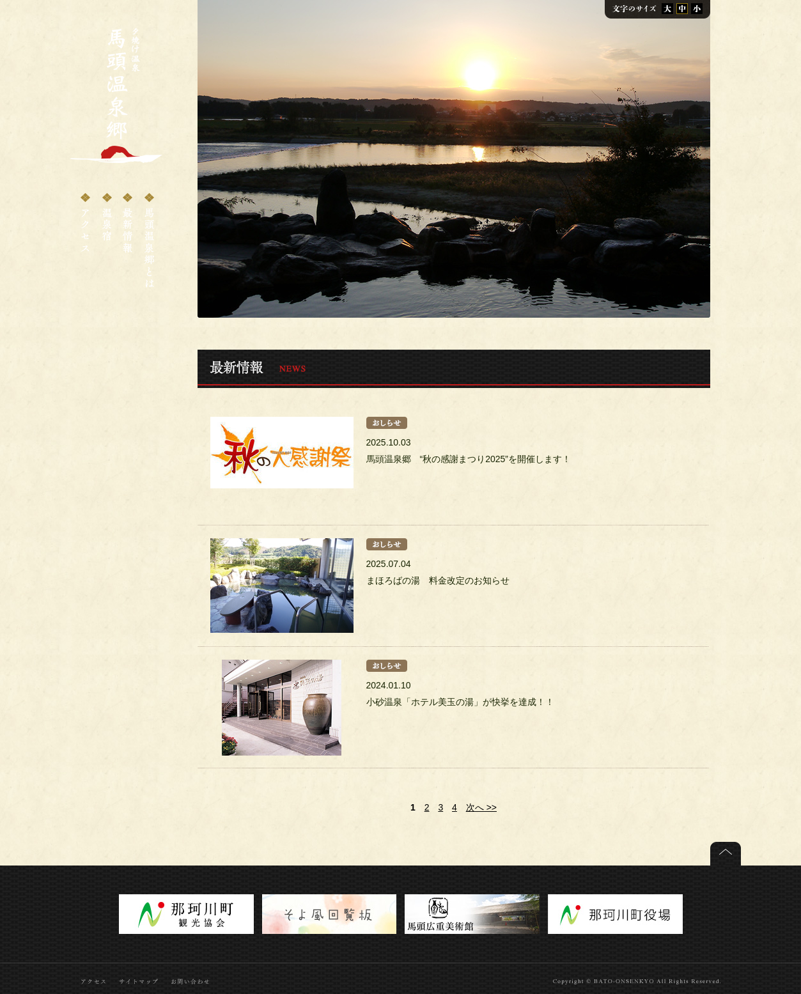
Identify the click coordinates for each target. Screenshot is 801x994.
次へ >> (481, 807)
